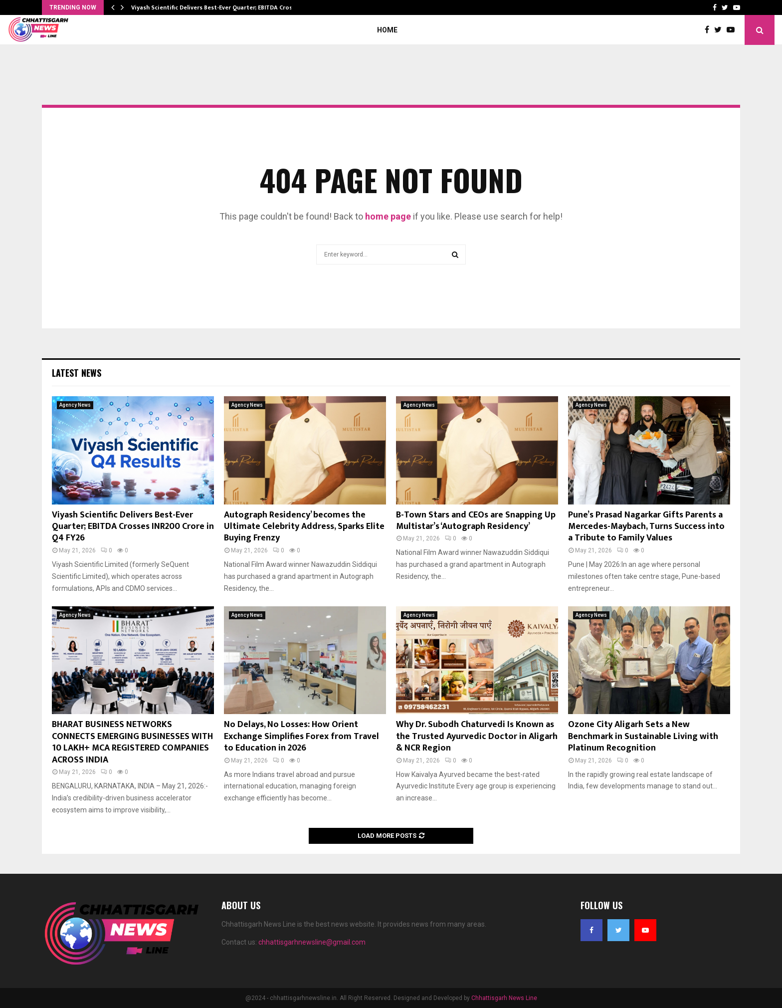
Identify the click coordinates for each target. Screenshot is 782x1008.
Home (387, 30)
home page (388, 216)
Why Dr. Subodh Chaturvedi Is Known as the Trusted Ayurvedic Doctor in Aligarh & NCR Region (477, 736)
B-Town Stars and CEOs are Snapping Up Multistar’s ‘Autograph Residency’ (476, 520)
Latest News (76, 372)
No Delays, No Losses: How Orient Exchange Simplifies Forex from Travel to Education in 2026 (301, 736)
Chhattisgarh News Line (504, 998)
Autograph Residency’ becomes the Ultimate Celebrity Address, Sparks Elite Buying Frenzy (304, 526)
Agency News (75, 405)
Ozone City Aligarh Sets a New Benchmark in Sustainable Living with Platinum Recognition (643, 736)
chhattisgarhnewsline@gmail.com (312, 942)
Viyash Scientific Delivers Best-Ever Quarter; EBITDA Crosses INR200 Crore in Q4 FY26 (133, 526)
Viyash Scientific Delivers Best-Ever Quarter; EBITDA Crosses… (219, 7)
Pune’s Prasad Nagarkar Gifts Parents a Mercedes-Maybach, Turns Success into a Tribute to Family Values (646, 526)
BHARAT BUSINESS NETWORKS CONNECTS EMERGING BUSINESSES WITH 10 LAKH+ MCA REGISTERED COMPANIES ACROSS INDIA (132, 742)
